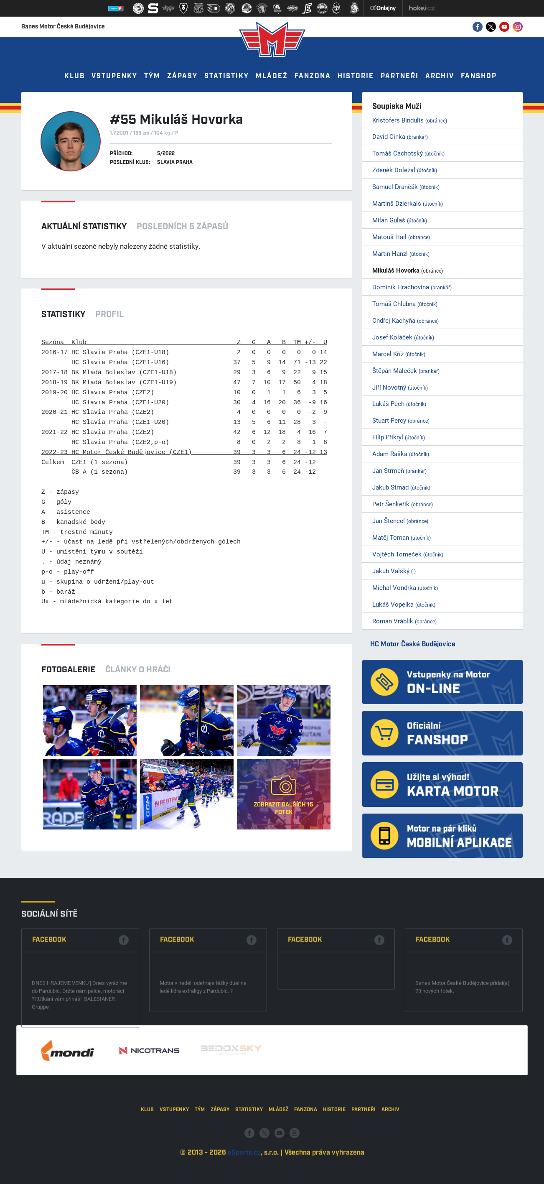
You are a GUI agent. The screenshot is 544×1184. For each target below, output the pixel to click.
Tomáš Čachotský (408, 153)
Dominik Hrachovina (412, 287)
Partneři (400, 76)
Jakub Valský (394, 570)
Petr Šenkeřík (402, 504)
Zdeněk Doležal (404, 170)
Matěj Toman (401, 537)
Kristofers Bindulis (409, 120)
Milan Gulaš (399, 220)
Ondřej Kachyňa (405, 320)
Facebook (49, 1003)
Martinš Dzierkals (407, 203)
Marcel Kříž (398, 354)
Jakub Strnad (401, 487)
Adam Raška (400, 453)
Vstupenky (114, 76)
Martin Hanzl (401, 253)
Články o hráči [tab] (137, 669)
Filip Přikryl (398, 437)
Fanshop (479, 76)
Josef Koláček (403, 337)
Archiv (439, 76)
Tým (152, 76)
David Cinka (400, 136)
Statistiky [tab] (63, 314)
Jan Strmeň (399, 470)
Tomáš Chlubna (404, 303)
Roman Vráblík (404, 621)
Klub (74, 76)
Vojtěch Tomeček (407, 554)
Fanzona (313, 76)
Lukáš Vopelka (403, 604)
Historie (356, 76)
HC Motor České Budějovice (412, 644)
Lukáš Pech (399, 403)
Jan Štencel (400, 520)
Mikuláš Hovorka (407, 270)
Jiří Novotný (400, 387)
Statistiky (226, 76)
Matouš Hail (401, 236)
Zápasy (182, 76)
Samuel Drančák (406, 186)
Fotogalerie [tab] (68, 669)
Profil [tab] (109, 314)
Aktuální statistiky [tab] (84, 226)
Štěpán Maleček (406, 370)
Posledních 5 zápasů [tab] (182, 226)
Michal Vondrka (405, 587)
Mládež (272, 76)
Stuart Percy (401, 420)
